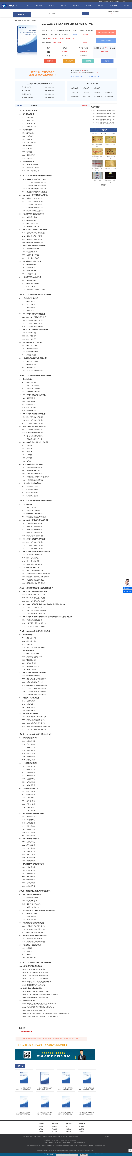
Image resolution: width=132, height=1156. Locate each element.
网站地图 (28, 1136)
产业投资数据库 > (92, 84)
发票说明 (68, 1132)
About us (76, 1136)
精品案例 (126, 6)
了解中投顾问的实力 (83, 1145)
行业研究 (39, 6)
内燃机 (36, 975)
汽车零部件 (34, 21)
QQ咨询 (88, 61)
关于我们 (123, 1)
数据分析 (50, 588)
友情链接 (55, 1136)
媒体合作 (103, 134)
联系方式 (60, 1136)
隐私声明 (71, 1136)
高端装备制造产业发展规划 (106, 32)
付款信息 (106, 1)
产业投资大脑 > (106, 41)
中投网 (111, 1)
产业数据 (76, 6)
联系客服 (54, 1132)
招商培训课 (113, 6)
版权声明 (85, 35)
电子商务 (35, 233)
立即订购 (50, 61)
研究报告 (20, 21)
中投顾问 (33, 1145)
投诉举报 (81, 1132)
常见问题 (54, 1129)
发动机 (25, 114)
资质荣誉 (94, 134)
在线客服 (107, 61)
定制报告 (84, 42)
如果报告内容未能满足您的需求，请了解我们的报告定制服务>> (43, 1045)
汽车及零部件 (27, 21)
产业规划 (51, 6)
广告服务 (44, 1136)
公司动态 (112, 134)
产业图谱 (63, 6)
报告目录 (19, 105)
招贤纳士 (39, 1136)
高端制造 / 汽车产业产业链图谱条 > (39, 84)
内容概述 (34, 105)
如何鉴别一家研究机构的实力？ (97, 1145)
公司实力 (41, 1129)
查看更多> (104, 185)
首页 (28, 6)
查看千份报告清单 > (77, 76)
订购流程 (54, 1126)
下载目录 (74, 35)
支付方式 (68, 1126)
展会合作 (49, 1136)
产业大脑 (88, 6)
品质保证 (81, 1129)
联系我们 (117, 1)
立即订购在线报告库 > (93, 76)
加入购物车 (69, 61)
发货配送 (68, 1129)
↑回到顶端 (106, 1136)
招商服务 (100, 6)
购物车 (100, 1)
